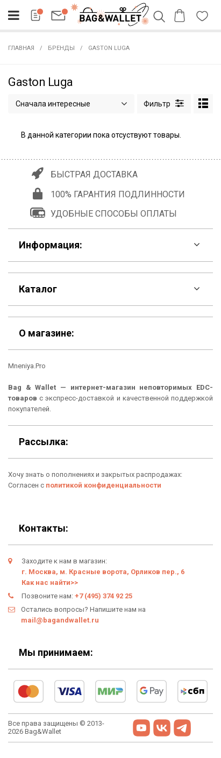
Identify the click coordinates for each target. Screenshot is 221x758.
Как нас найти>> (50, 582)
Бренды (61, 48)
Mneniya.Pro (27, 366)
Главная (21, 48)
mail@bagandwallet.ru (60, 620)
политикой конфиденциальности (103, 485)
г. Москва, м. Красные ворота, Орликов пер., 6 (103, 572)
